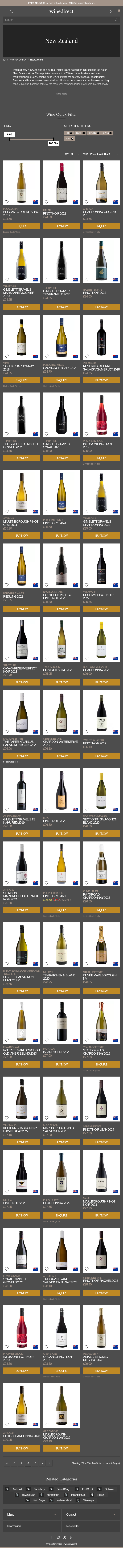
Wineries (94, 133)
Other (69, 139)
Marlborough (53, 1494)
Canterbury (39, 1489)
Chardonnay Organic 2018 (100, 212)
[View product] (21, 182)
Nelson (100, 1494)
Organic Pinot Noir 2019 (58, 1357)
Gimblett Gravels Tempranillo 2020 (57, 291)
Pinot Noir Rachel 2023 (100, 1279)
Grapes (107, 133)
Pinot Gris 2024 (54, 522)
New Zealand (36, 59)
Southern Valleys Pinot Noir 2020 (57, 595)
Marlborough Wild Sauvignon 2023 (58, 1128)
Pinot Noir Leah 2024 (98, 1128)
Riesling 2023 (13, 595)
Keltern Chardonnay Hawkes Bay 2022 (20, 1128)
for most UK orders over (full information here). (61, 3)
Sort (85, 154)
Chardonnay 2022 (56, 1202)
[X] (65, 1537)
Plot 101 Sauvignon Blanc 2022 (21, 975)
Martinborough (78, 1494)
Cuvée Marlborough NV (100, 975)
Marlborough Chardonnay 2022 (56, 1434)
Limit (66, 154)
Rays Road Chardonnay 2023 (96, 894)
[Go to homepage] (61, 11)
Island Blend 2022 (56, 1050)
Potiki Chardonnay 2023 (21, 1435)
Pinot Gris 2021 (54, 895)
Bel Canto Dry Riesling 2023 (21, 212)
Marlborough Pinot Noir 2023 (99, 1201)
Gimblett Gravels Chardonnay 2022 (97, 521)
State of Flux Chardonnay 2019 (96, 1050)
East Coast (87, 1489)
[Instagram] (58, 1537)
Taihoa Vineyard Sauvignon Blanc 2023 (60, 1279)
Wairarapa (88, 1500)
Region (80, 133)
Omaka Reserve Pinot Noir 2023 (20, 668)
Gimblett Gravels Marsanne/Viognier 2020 (18, 291)
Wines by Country (17, 59)
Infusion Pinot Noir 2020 (18, 1357)
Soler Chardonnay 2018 (18, 366)
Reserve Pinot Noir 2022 (98, 595)
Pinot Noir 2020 (54, 820)
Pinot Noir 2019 (94, 742)
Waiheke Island (64, 1500)
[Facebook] (52, 1537)
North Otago (39, 1500)
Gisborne (109, 1489)
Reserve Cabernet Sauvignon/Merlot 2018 (101, 366)
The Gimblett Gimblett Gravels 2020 (20, 444)
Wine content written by (61, 1544)
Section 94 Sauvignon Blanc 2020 (100, 819)
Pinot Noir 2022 (54, 212)
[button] (5, 12)
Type (69, 133)
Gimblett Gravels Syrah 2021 (57, 444)
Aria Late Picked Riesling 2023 (95, 1357)
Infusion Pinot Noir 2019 (98, 444)
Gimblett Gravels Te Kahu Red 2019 (19, 819)
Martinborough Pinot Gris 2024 (20, 521)
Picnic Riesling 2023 (58, 669)
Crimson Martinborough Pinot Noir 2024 (20, 894)
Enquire (21, 226)
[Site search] (61, 20)
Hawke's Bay (28, 1494)
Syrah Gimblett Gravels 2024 (15, 1279)
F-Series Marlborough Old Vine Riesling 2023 (21, 1050)
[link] (118, 11)
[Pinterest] (71, 1537)
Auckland (17, 1489)
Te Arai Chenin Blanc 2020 (59, 975)
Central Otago (63, 1489)
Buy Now (61, 226)
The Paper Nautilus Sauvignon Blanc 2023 (20, 741)
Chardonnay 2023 (96, 669)
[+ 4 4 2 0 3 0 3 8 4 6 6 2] (11, 11)
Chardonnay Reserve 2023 (60, 741)
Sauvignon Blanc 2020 (60, 366)
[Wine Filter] (111, 11)
